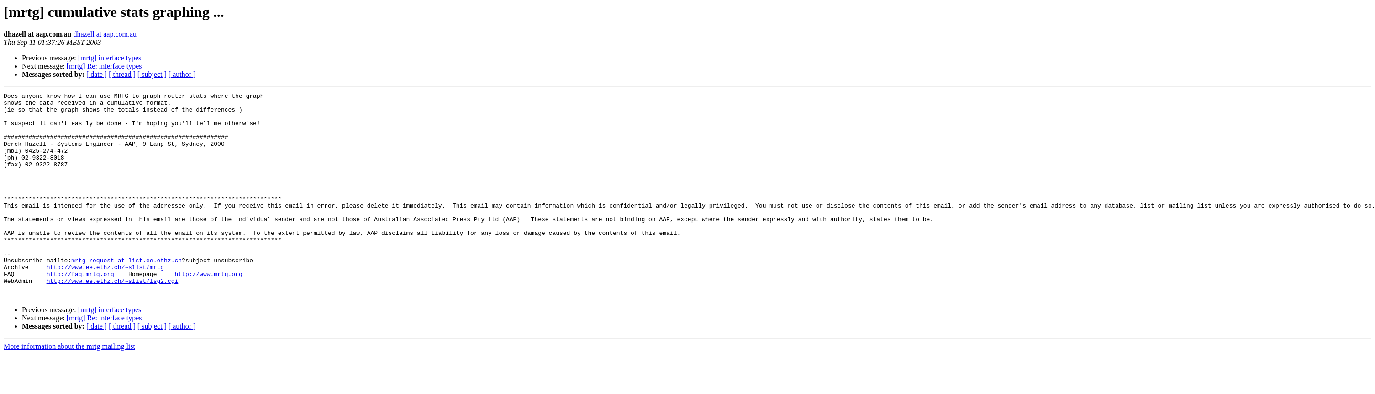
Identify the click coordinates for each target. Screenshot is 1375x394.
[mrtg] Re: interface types (104, 66)
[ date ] (96, 74)
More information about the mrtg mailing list (69, 386)
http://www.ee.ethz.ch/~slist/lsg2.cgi (113, 319)
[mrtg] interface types (110, 58)
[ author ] (182, 74)
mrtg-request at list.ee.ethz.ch (126, 294)
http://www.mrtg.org (208, 311)
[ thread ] (122, 74)
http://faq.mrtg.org (80, 311)
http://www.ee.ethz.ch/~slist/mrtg (105, 302)
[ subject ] (152, 74)
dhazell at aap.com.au (105, 34)
